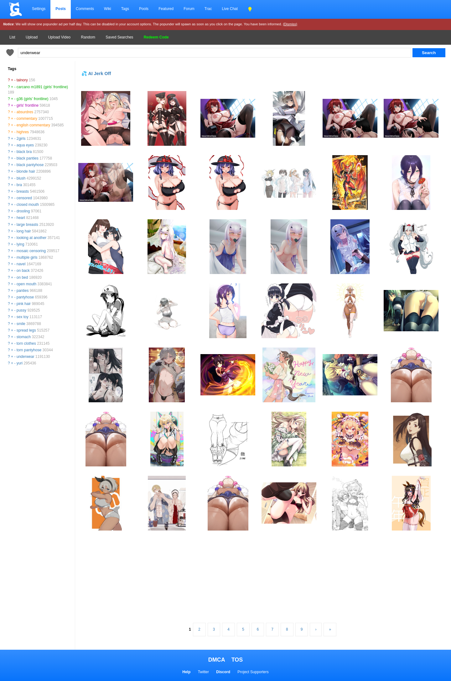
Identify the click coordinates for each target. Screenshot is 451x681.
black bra (24, 152)
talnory (22, 80)
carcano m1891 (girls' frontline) (42, 87)
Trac (208, 9)
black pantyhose (30, 165)
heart (21, 218)
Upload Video (59, 37)
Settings (38, 9)
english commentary (33, 125)
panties (23, 290)
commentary (27, 118)
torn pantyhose (29, 350)
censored (24, 198)
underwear (25, 356)
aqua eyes (25, 145)
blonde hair (26, 171)
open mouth (26, 284)
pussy (21, 310)
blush (21, 178)
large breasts (27, 224)
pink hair (24, 304)
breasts (23, 191)
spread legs (26, 330)
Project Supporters (252, 672)
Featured (166, 9)
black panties (28, 158)
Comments (85, 9)
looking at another (31, 238)
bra (19, 185)
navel (21, 264)
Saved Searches (119, 37)
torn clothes (26, 343)
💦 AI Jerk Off (96, 73)
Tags (125, 9)
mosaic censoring (31, 251)
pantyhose (25, 297)
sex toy (23, 317)
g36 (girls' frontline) (33, 99)
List (12, 37)
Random (88, 37)
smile (21, 324)
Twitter (203, 672)
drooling (23, 211)
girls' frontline (28, 105)
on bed (22, 277)
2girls (21, 138)
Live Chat (230, 9)
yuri (20, 363)
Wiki (107, 9)
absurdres (25, 112)
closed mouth (28, 204)
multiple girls (27, 257)
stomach (24, 337)
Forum (189, 9)
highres (23, 132)
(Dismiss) (290, 24)
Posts (60, 9)
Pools (143, 9)
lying (20, 244)
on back (23, 270)
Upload (32, 37)
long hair (24, 231)
